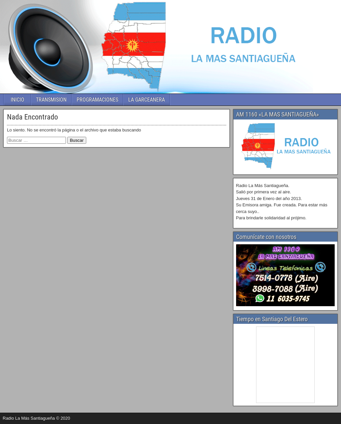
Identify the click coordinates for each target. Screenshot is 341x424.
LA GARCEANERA (146, 100)
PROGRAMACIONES (97, 100)
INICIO (17, 100)
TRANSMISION (51, 100)
